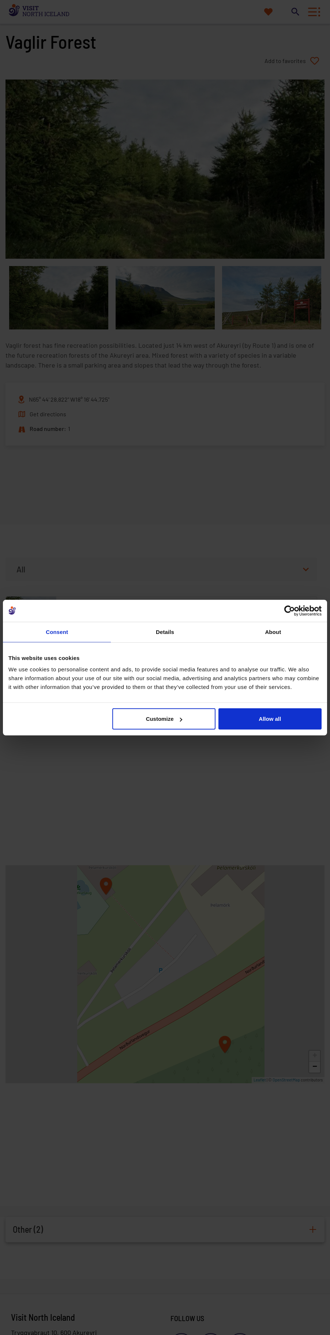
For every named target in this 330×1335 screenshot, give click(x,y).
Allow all (270, 719)
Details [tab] (165, 631)
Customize (164, 719)
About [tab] (273, 631)
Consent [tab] (57, 631)
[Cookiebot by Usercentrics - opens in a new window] (290, 610)
